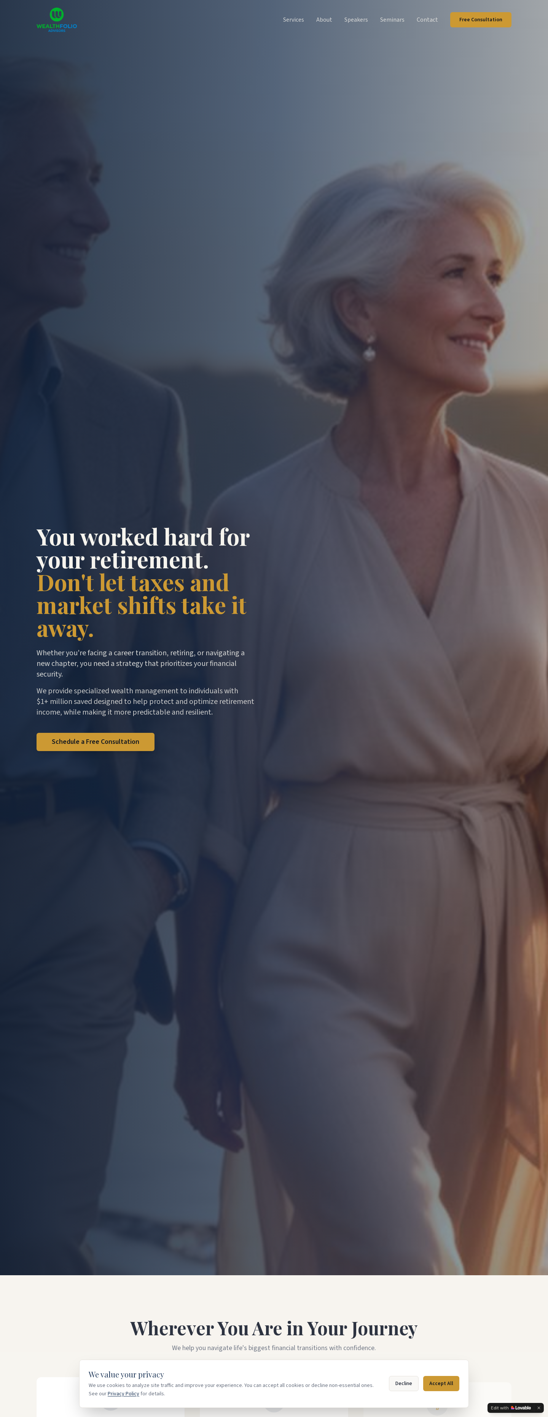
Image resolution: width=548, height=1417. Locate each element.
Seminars (392, 20)
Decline (403, 1383)
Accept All (441, 1383)
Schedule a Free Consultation (95, 742)
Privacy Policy (123, 1394)
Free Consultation (480, 20)
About (324, 20)
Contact (427, 20)
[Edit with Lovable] (511, 1407)
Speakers (356, 20)
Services (293, 20)
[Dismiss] (538, 1407)
